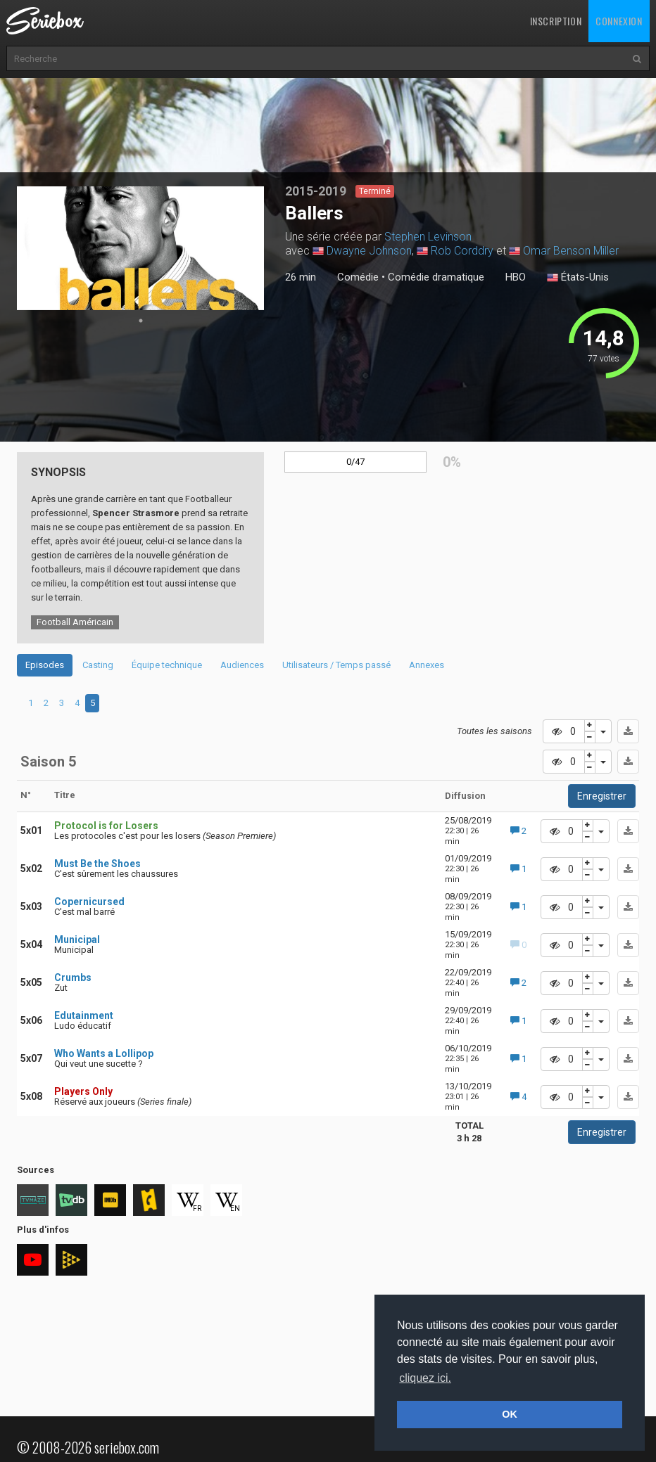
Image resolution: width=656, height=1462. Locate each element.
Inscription (556, 20)
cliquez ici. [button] (425, 1378)
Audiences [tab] (242, 665)
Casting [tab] (97, 665)
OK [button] (509, 1414)
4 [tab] (77, 703)
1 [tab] (141, 321)
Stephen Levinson (428, 236)
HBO (515, 277)
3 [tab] (61, 703)
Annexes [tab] (426, 665)
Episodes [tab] (44, 665)
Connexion (618, 20)
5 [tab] (92, 703)
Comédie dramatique (436, 277)
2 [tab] (46, 703)
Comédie (358, 277)
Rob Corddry (462, 250)
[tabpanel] (140, 248)
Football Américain (75, 622)
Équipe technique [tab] (167, 665)
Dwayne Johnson (369, 250)
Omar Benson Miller (571, 250)
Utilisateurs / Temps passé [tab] (336, 665)
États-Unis (578, 277)
